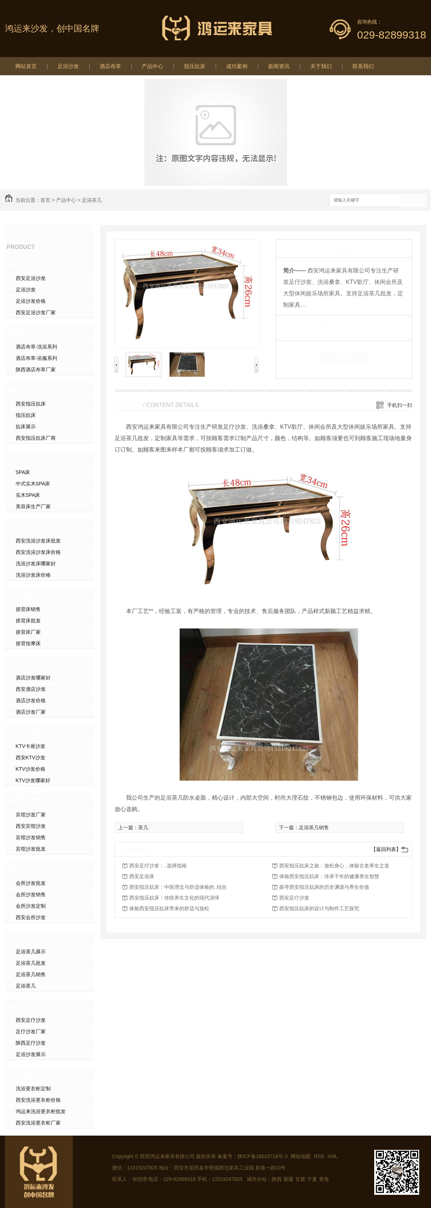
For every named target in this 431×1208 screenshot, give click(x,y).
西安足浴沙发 (31, 278)
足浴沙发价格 (31, 301)
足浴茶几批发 (31, 963)
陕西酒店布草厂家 (36, 369)
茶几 (143, 827)
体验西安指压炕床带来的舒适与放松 (169, 908)
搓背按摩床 (28, 643)
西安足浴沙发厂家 (36, 312)
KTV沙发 (28, 732)
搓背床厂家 (28, 632)
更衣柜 (25, 1075)
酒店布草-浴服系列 (36, 358)
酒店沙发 (28, 664)
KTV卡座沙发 (30, 746)
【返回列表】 (386, 849)
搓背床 (25, 595)
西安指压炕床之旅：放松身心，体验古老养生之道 (334, 865)
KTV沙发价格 (30, 769)
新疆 (289, 1179)
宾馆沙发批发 (31, 849)
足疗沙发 (28, 1006)
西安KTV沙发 (30, 757)
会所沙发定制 (31, 906)
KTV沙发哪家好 (33, 780)
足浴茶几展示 (31, 951)
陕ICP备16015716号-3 (262, 1156)
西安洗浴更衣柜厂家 (38, 1123)
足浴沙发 (68, 66)
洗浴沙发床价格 (33, 575)
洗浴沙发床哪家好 (36, 563)
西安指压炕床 (31, 404)
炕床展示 (26, 426)
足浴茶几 (92, 200)
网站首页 (26, 66)
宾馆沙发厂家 (31, 814)
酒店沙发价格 (31, 700)
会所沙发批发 (31, 883)
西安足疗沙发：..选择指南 (158, 865)
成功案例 (236, 66)
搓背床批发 (28, 620)
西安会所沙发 (31, 917)
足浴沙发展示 (31, 1054)
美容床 (25, 458)
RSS (320, 1156)
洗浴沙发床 (32, 527)
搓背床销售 (28, 609)
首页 (45, 200)
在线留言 (344, 357)
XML (332, 1156)
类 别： (295, 326)
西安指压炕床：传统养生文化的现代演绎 (174, 898)
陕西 (277, 1179)
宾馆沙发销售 (31, 837)
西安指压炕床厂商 (36, 438)
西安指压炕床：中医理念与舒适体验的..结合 (178, 887)
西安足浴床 (141, 876)
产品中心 (152, 66)
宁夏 (312, 1179)
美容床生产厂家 (33, 506)
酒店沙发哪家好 (33, 678)
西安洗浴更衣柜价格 (38, 1100)
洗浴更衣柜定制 (33, 1088)
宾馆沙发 (28, 801)
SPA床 (23, 472)
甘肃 (300, 1179)
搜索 (414, 201)
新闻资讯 (279, 66)
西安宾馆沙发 (31, 826)
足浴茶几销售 (31, 974)
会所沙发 (28, 869)
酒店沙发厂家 (31, 712)
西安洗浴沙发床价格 (38, 552)
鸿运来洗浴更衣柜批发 (41, 1111)
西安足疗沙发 (31, 1020)
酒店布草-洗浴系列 (36, 347)
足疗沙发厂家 (31, 1031)
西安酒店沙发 (31, 689)
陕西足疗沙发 (31, 1043)
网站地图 (301, 1156)
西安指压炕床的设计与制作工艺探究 (319, 908)
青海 (324, 1179)
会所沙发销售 (31, 894)
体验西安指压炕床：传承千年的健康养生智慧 (329, 876)
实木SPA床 (28, 495)
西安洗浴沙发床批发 (38, 541)
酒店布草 (110, 66)
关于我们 (321, 66)
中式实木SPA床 (33, 483)
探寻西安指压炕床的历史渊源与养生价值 (324, 887)
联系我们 (363, 66)
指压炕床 (194, 66)
